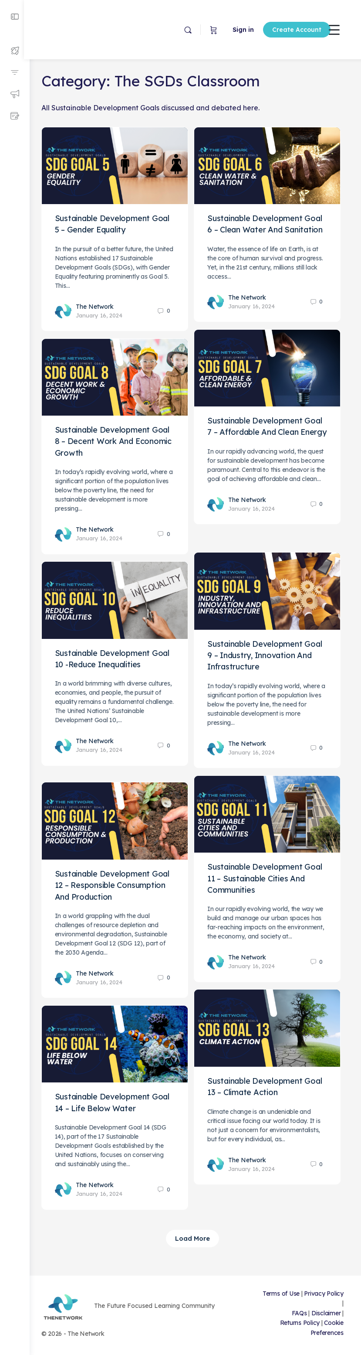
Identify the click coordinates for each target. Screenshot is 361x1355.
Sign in (222, 30)
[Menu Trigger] (334, 29)
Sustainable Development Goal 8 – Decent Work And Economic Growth (119, 440)
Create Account (276, 30)
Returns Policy (300, 1323)
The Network (100, 305)
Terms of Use (299, 1293)
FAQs (299, 1313)
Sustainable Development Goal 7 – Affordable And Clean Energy (270, 430)
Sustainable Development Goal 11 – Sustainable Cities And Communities (270, 877)
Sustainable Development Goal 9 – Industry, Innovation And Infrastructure (270, 653)
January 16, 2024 (104, 313)
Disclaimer (326, 1313)
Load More (195, 1238)
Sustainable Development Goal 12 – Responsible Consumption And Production (118, 883)
